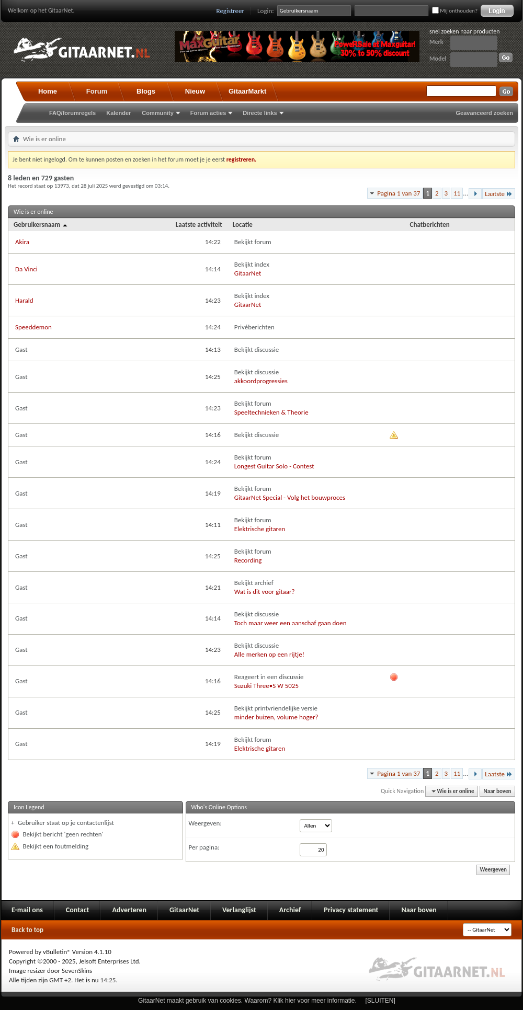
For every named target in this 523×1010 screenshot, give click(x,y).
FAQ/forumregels (72, 113)
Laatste (499, 194)
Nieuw (195, 91)
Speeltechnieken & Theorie (271, 412)
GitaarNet (248, 273)
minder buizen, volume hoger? (276, 717)
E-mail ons (27, 909)
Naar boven (497, 791)
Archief (290, 909)
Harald (24, 300)
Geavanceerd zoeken (484, 113)
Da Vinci (26, 269)
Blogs (146, 91)
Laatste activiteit (199, 224)
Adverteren (129, 909)
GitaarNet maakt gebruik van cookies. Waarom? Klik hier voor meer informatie (246, 1000)
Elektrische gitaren (260, 529)
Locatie (243, 224)
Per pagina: (204, 847)
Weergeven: (205, 823)
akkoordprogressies (261, 381)
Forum (96, 91)
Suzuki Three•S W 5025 (266, 686)
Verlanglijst (239, 909)
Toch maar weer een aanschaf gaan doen (290, 623)
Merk (436, 41)
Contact (77, 909)
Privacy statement (351, 909)
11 (456, 193)
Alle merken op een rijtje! (269, 654)
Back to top (27, 930)
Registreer (231, 11)
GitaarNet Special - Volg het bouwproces (289, 497)
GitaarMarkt (247, 91)
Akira (22, 242)
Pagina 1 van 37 (398, 193)
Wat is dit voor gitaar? (264, 591)
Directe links (260, 113)
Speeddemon (33, 327)
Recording (248, 560)
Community (158, 113)
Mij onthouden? (454, 10)
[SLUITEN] (380, 1000)
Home (47, 91)
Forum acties (208, 113)
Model (437, 58)
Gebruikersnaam (41, 224)
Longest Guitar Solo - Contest (274, 466)
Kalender (118, 113)
